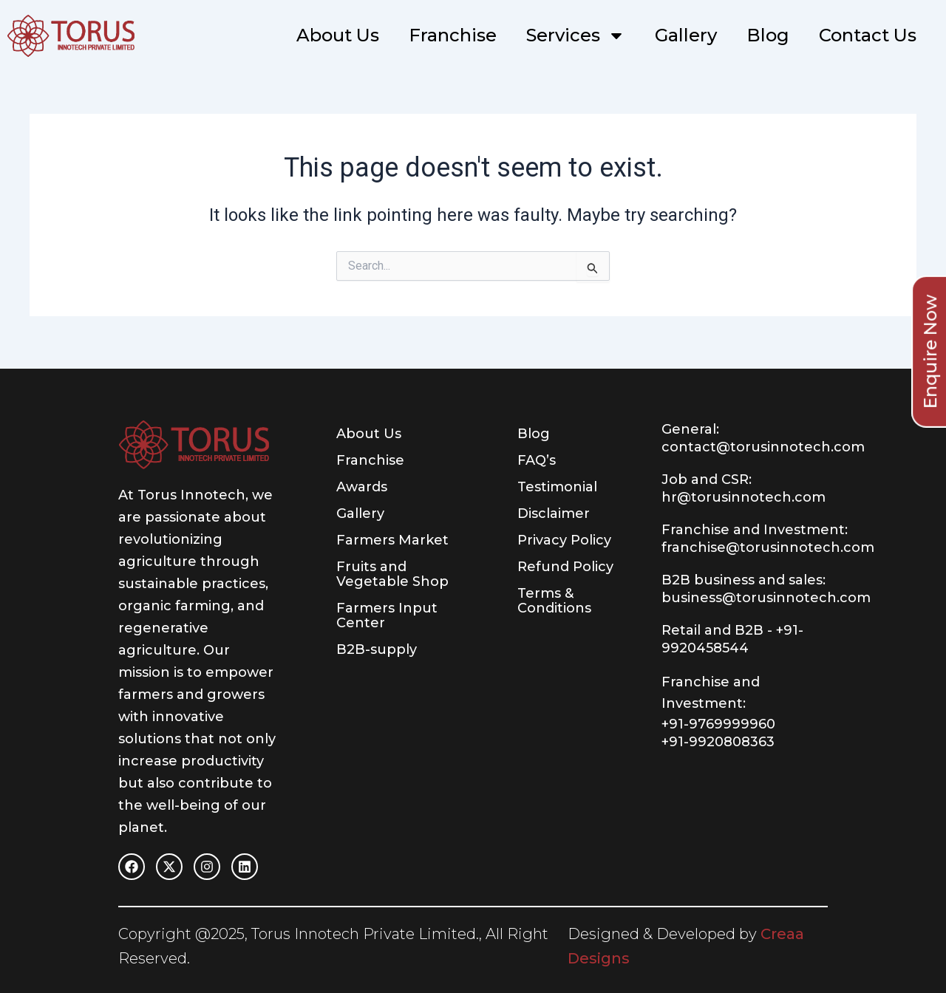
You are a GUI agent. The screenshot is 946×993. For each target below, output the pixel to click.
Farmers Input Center (387, 615)
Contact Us (867, 35)
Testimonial (557, 487)
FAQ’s (536, 460)
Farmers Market (392, 540)
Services (575, 35)
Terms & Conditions (554, 600)
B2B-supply (376, 649)
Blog (767, 35)
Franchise (453, 35)
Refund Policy (565, 567)
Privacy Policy (564, 540)
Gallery (686, 35)
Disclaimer (553, 513)
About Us (337, 35)
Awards (361, 487)
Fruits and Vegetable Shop (392, 574)
